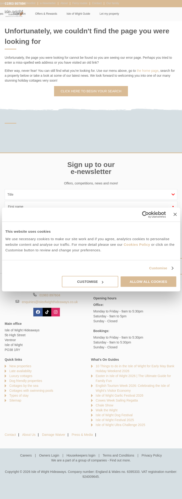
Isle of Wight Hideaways (14, 13)
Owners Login (49, 455)
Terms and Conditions (118, 455)
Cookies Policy (137, 244)
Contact (10, 435)
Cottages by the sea (23, 386)
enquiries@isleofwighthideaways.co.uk (50, 302)
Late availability (20, 371)
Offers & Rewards (104, 13)
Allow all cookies (148, 282)
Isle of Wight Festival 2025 (115, 420)
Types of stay (18, 395)
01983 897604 (15, 3)
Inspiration (77, 13)
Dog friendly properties (25, 381)
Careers (26, 455)
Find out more (120, 460)
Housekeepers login (80, 455)
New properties (20, 366)
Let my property (167, 13)
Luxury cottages (20, 376)
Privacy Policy (151, 455)
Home (31, 13)
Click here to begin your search (91, 91)
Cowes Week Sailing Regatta (117, 400)
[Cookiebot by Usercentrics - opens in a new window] (145, 214)
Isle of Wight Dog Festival (114, 415)
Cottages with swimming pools (31, 390)
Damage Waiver (53, 435)
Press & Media (82, 435)
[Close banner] (175, 214)
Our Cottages (53, 13)
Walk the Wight (107, 410)
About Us (29, 435)
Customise (158, 268)
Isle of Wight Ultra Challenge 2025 (120, 425)
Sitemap (15, 400)
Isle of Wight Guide (136, 13)
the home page (147, 71)
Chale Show (104, 405)
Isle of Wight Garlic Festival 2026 (120, 395)
